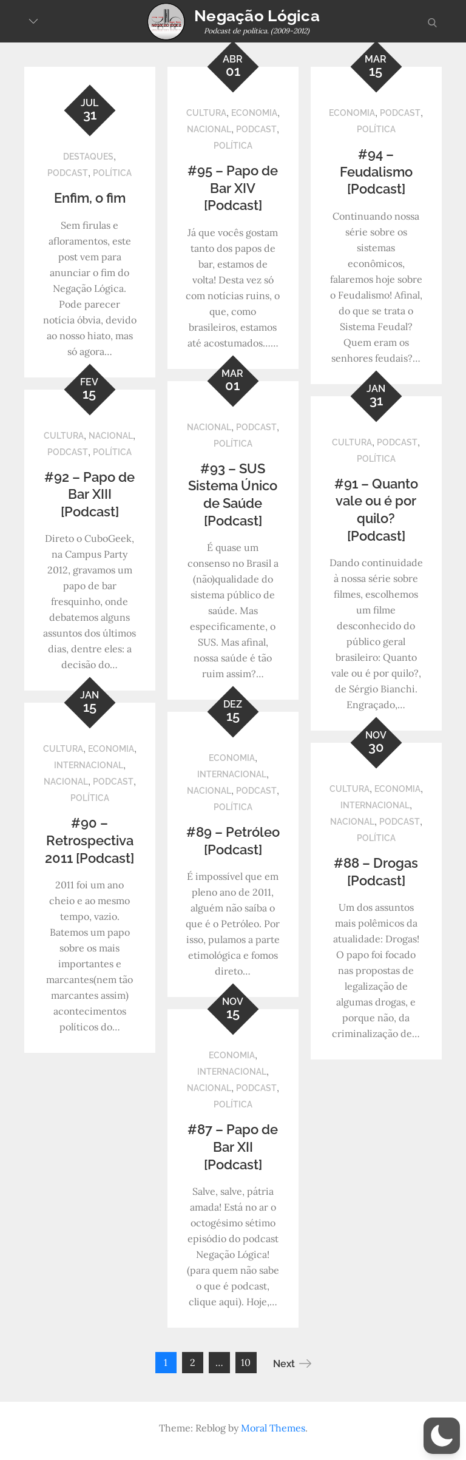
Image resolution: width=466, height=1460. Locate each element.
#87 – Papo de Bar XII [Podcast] (232, 1146)
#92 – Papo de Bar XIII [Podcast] (89, 494)
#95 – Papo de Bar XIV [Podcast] (232, 188)
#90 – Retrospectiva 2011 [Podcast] (89, 840)
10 (246, 1362)
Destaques (88, 156)
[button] (442, 1436)
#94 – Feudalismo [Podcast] (376, 171)
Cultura (206, 113)
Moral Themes (273, 1428)
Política (112, 173)
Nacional (209, 129)
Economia (254, 113)
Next (292, 1363)
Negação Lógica (257, 16)
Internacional (88, 765)
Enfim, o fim (90, 198)
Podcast (67, 173)
